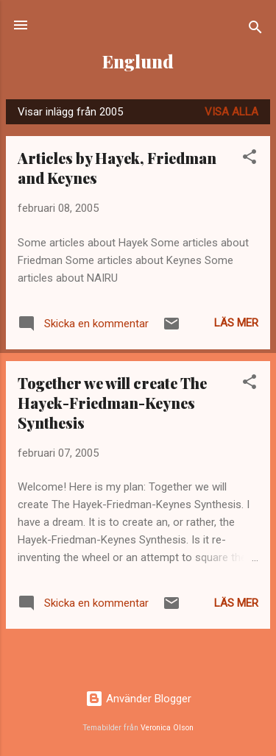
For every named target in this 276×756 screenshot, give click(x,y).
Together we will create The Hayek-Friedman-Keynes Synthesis (112, 402)
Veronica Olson (167, 727)
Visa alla (231, 111)
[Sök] (255, 29)
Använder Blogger (138, 698)
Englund (138, 61)
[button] (249, 159)
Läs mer (236, 322)
